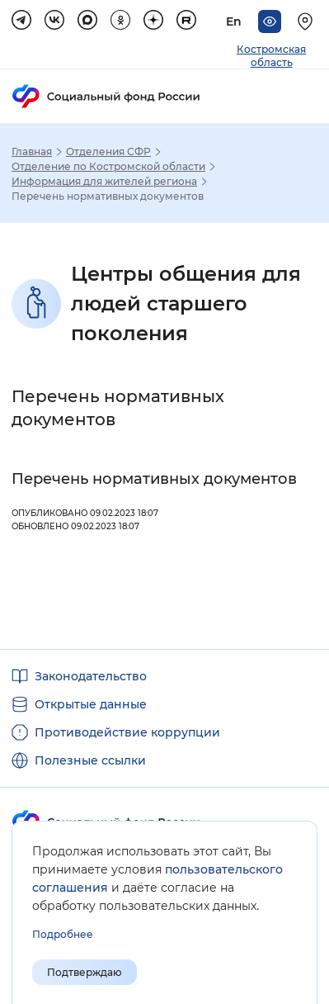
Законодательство (91, 676)
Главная (32, 152)
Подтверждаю (84, 972)
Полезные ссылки (90, 760)
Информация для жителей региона (104, 182)
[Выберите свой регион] (307, 21)
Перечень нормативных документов (154, 479)
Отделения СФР (108, 152)
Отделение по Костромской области (108, 167)
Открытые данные (91, 704)
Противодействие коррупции (127, 732)
